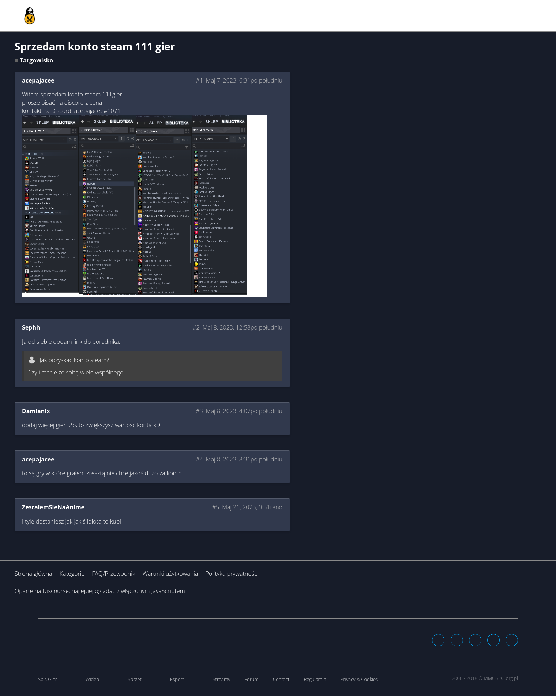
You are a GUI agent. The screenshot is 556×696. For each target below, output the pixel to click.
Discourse (56, 591)
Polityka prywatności (231, 574)
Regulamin (315, 679)
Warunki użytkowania (170, 574)
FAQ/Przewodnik (113, 574)
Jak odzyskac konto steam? (74, 360)
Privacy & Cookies (359, 679)
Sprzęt (134, 679)
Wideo (92, 679)
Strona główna (33, 574)
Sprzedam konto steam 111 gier (95, 46)
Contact (281, 679)
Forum (252, 679)
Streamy (221, 679)
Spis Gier (47, 679)
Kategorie (72, 574)
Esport (177, 679)
